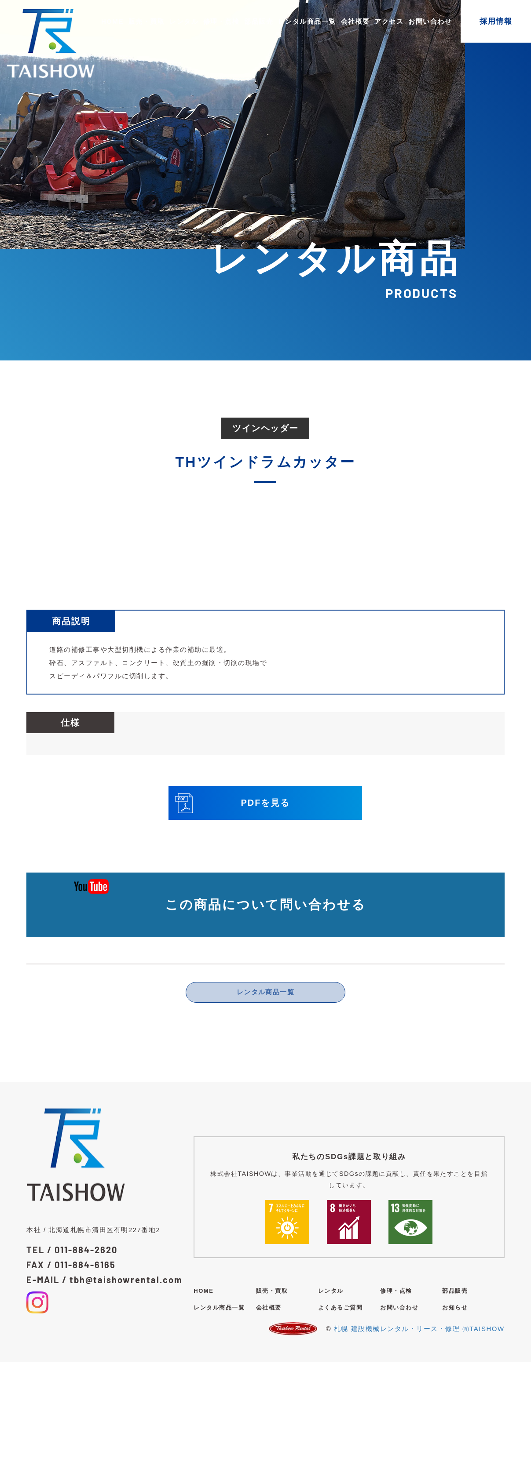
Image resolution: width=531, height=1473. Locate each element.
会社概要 (355, 21)
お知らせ (455, 1418)
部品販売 (258, 21)
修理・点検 (221, 21)
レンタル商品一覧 (307, 21)
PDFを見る (232, 912)
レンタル (183, 21)
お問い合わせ (430, 21)
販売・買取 (146, 21)
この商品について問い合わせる (265, 1014)
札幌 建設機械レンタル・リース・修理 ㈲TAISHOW (419, 1440)
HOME (112, 21)
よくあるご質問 (340, 1418)
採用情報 (496, 21)
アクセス (388, 21)
